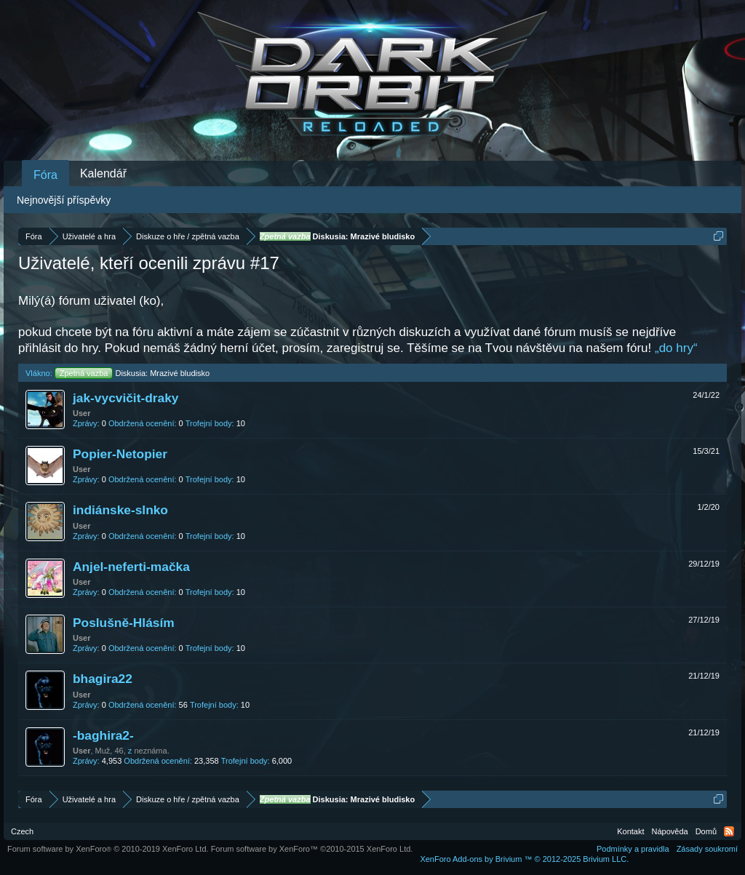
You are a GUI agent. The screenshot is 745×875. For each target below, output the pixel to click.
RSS (729, 831)
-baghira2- (103, 735)
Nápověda (670, 831)
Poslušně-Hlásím (124, 622)
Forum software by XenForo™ (312, 848)
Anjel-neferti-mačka (131, 566)
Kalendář (103, 173)
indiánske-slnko (120, 510)
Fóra (45, 175)
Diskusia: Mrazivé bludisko (132, 373)
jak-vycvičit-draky (125, 398)
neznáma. (151, 750)
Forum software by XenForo (108, 848)
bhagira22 (102, 678)
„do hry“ (676, 348)
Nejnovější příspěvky (64, 200)
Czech (22, 831)
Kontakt (630, 831)
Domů (706, 831)
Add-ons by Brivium (524, 859)
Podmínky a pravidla (633, 848)
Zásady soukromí (707, 848)
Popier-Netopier (120, 454)
